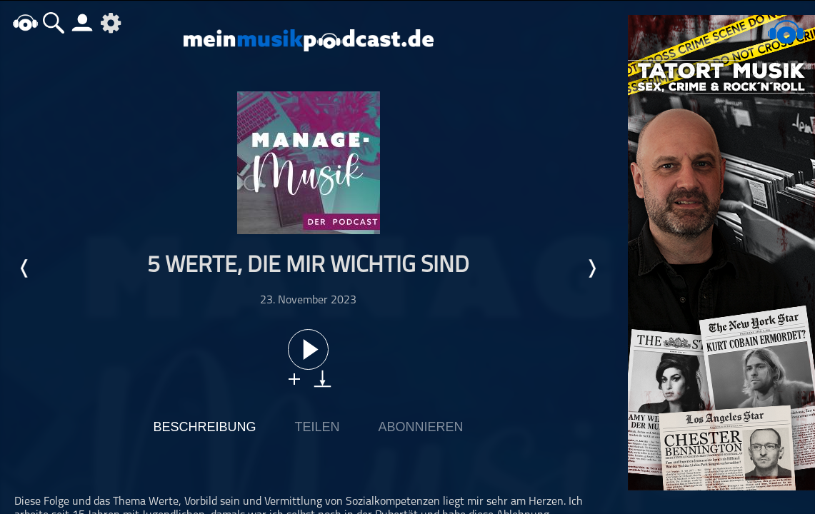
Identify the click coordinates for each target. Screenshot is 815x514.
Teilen (316, 427)
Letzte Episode (25, 268)
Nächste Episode (591, 268)
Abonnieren (421, 427)
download (322, 379)
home (25, 22)
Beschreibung (204, 427)
